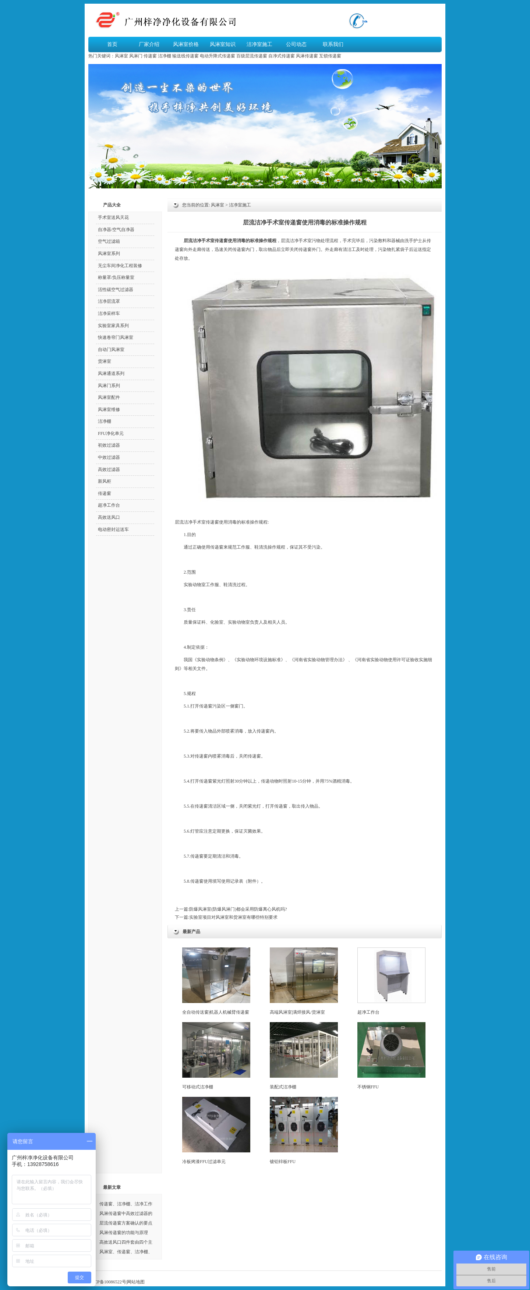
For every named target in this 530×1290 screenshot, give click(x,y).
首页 (112, 44)
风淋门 (135, 56)
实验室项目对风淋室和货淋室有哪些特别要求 (233, 917)
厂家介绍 (149, 44)
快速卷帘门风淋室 (115, 337)
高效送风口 (109, 517)
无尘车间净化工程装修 (120, 265)
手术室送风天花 (113, 217)
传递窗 (150, 56)
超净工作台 (391, 981)
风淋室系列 (109, 253)
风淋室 (121, 56)
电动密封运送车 (113, 529)
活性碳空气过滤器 (115, 289)
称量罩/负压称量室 (116, 277)
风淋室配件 (109, 397)
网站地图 (136, 1281)
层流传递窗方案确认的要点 (125, 1223)
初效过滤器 (109, 445)
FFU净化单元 (111, 433)
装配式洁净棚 (304, 1055)
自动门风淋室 (111, 349)
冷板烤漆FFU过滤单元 (216, 1130)
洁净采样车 (109, 313)
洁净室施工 (259, 44)
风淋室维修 (109, 409)
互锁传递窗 (330, 56)
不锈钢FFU (391, 1055)
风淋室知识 (223, 44)
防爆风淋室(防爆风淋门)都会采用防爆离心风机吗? (238, 909)
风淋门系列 (109, 385)
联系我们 (333, 44)
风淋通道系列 (111, 373)
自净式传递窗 (281, 56)
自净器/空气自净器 (116, 229)
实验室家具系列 (113, 325)
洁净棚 (164, 56)
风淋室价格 (186, 44)
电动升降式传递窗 (217, 56)
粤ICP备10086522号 (107, 1281)
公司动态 (296, 44)
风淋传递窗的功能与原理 (123, 1232)
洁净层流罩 (109, 301)
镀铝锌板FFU (304, 1130)
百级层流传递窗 (251, 56)
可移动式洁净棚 (216, 1055)
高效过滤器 (109, 469)
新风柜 (104, 481)
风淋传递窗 (307, 56)
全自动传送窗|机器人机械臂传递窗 (216, 981)
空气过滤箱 (109, 241)
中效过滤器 (109, 457)
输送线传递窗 (185, 56)
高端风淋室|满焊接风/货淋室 (304, 981)
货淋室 (104, 361)
